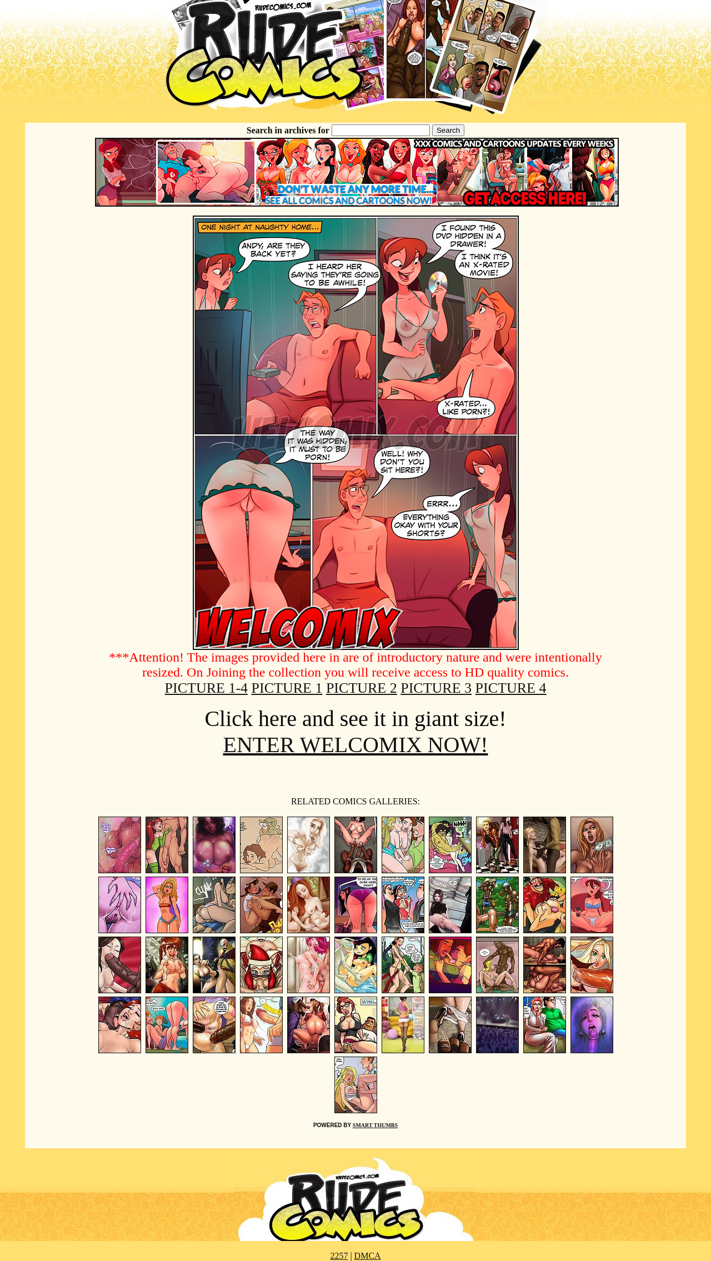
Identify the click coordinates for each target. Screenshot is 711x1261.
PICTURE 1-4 (206, 688)
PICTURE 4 (511, 688)
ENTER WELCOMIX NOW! (355, 744)
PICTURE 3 (436, 688)
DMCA (367, 1255)
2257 (339, 1255)
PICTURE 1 (287, 688)
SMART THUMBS (375, 1125)
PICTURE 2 (361, 688)
